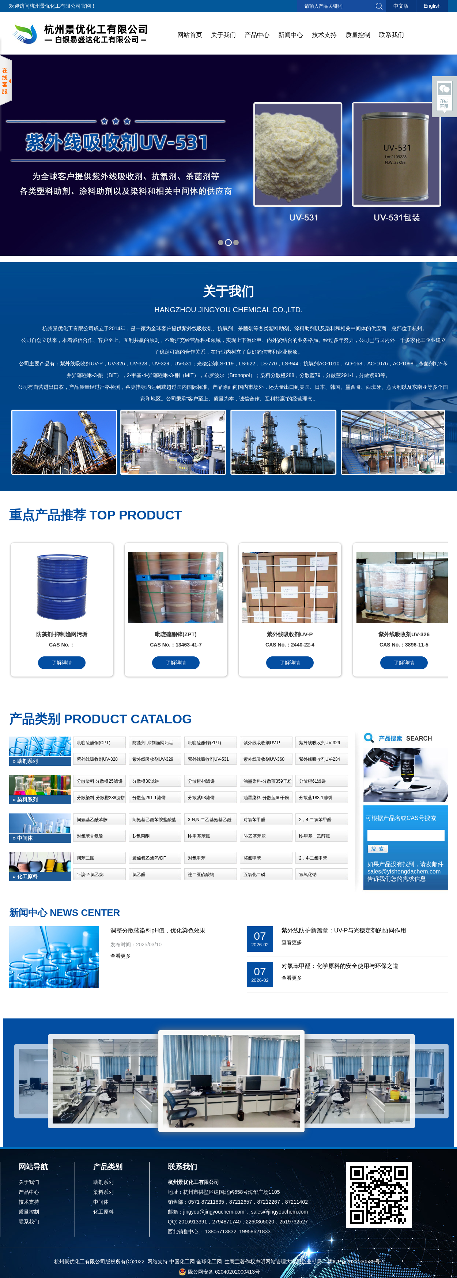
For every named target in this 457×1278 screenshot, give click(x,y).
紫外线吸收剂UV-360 (263, 759)
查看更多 (120, 956)
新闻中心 (290, 34)
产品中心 (257, 34)
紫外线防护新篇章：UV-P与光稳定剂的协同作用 (344, 930)
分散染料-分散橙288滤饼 (101, 797)
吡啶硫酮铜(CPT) (93, 742)
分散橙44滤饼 (201, 781)
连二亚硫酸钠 (201, 874)
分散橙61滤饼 (312, 781)
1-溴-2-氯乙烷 (90, 874)
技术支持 (324, 34)
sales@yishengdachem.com (404, 871)
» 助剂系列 (25, 761)
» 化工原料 (25, 876)
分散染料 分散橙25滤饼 (99, 781)
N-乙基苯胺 (254, 836)
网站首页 (189, 34)
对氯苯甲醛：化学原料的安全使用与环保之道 (340, 966)
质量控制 (357, 34)
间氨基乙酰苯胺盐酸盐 (154, 819)
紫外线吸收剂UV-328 (97, 759)
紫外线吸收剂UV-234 (319, 759)
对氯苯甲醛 (254, 819)
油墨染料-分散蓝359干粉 (267, 781)
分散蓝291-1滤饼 (149, 797)
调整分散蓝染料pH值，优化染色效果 (157, 930)
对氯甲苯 (196, 858)
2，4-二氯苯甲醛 (315, 819)
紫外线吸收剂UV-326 (319, 742)
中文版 (401, 6)
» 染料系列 (25, 799)
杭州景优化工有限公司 (55, 6)
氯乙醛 (139, 874)
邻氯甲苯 (252, 858)
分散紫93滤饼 (201, 797)
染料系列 (103, 1192)
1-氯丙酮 (141, 836)
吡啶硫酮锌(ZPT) (204, 742)
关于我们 (223, 34)
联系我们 (391, 34)
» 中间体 (23, 838)
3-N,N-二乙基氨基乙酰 (209, 819)
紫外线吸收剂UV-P (261, 742)
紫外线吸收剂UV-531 (208, 759)
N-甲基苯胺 (199, 836)
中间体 (101, 1202)
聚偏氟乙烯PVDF (149, 858)
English (432, 6)
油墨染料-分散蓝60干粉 (266, 797)
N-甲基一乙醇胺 (314, 836)
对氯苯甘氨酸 (90, 836)
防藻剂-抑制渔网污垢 (152, 742)
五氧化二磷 (254, 874)
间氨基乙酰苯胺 (92, 819)
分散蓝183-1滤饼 (315, 797)
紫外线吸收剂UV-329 (152, 759)
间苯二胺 (85, 858)
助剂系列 (103, 1182)
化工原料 (103, 1212)
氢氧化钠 (308, 874)
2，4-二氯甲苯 (313, 858)
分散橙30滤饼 (145, 781)
